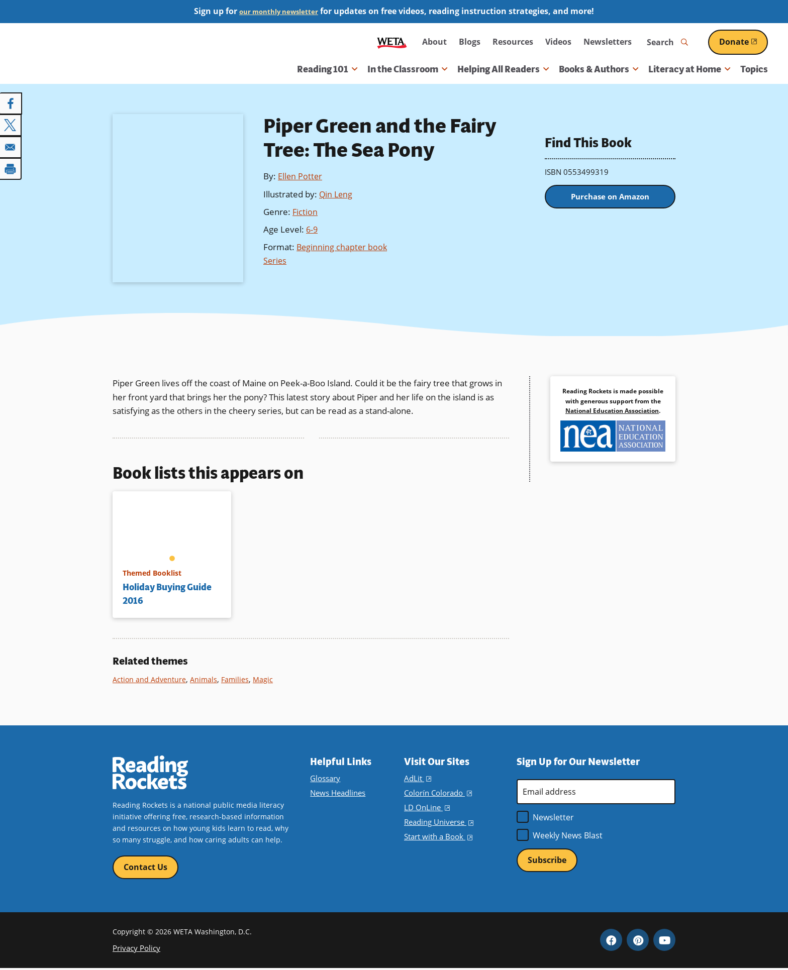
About (434, 41)
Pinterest (638, 941)
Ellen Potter (300, 176)
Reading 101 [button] (327, 69)
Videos (558, 41)
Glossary (324, 778)
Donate (743, 41)
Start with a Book (437, 836)
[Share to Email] (11, 146)
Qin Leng (336, 194)
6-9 (312, 229)
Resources (512, 41)
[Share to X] (11, 125)
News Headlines (337, 793)
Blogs (469, 41)
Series (275, 260)
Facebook (611, 941)
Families (238, 679)
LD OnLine (426, 807)
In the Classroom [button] (407, 69)
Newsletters (607, 41)
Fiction (305, 212)
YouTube (664, 941)
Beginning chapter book (343, 247)
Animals (206, 679)
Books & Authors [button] (598, 69)
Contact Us (145, 867)
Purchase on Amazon (610, 198)
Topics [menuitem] (754, 69)
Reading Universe (438, 822)
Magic (267, 679)
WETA (392, 42)
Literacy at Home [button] (689, 69)
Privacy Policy (135, 949)
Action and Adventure (150, 679)
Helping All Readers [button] (503, 69)
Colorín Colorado (436, 793)
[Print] (11, 167)
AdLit (417, 778)
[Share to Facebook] (11, 103)
